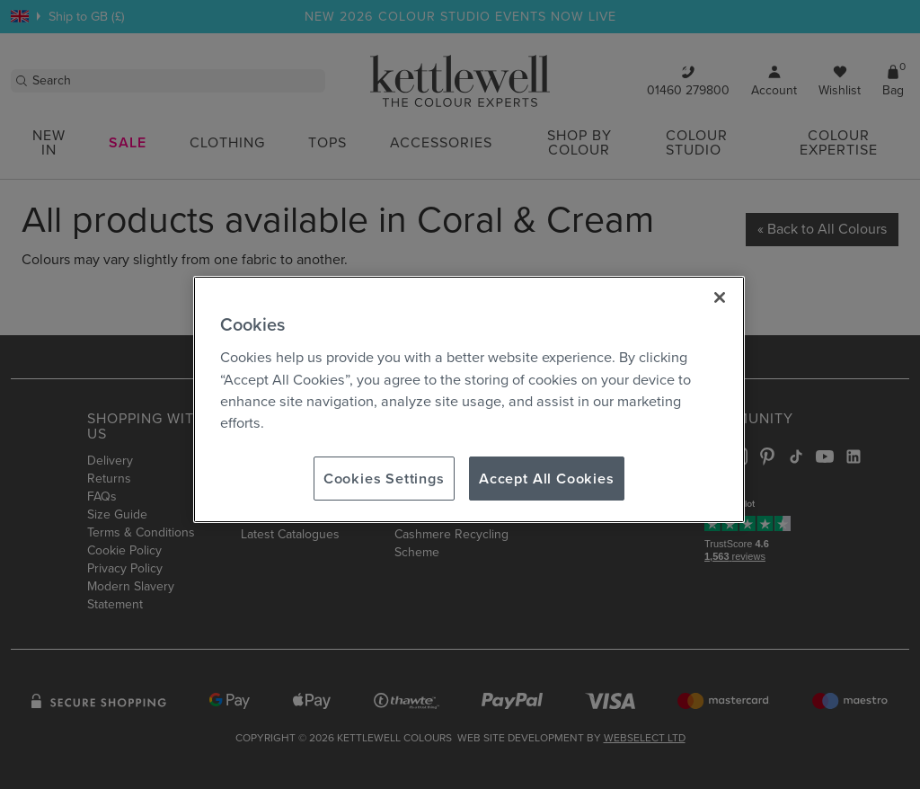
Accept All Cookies (547, 478)
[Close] (719, 297)
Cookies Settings (384, 478)
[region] (469, 399)
